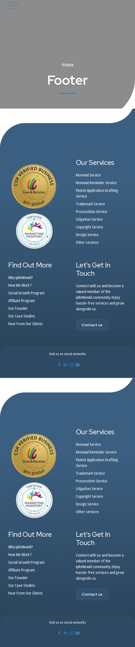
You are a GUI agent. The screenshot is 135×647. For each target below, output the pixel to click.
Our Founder (18, 308)
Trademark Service (90, 204)
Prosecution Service (91, 211)
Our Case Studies (21, 316)
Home (68, 65)
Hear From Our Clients (25, 324)
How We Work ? (20, 285)
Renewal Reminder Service (96, 183)
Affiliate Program (21, 300)
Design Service (87, 235)
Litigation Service (89, 219)
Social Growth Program (26, 293)
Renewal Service (88, 175)
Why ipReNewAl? (20, 277)
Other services (87, 242)
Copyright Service (89, 227)
